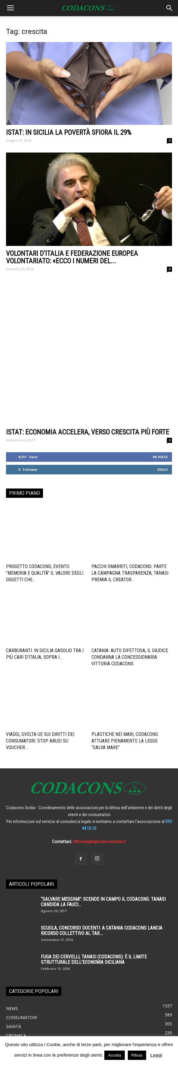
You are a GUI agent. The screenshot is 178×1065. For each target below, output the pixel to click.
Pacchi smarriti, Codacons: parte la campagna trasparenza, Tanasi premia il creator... (129, 511)
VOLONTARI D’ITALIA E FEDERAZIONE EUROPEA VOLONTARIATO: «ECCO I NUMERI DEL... (72, 257)
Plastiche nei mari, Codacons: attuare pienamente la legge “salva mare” (125, 679)
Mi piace (160, 395)
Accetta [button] (114, 1055)
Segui (162, 407)
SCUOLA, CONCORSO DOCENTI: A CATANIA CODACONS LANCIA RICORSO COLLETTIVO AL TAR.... (101, 868)
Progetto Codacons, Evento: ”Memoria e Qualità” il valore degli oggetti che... (44, 511)
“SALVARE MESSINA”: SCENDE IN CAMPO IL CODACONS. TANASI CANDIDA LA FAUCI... (103, 840)
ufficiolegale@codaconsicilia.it (99, 779)
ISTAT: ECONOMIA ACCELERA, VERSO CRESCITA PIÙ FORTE (87, 370)
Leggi (156, 1054)
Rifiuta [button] (137, 1055)
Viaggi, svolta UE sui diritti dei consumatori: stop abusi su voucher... (40, 679)
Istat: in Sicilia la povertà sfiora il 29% (68, 133)
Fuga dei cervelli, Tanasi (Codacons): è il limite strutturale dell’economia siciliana (94, 897)
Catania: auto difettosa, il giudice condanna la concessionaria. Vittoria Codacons (129, 595)
